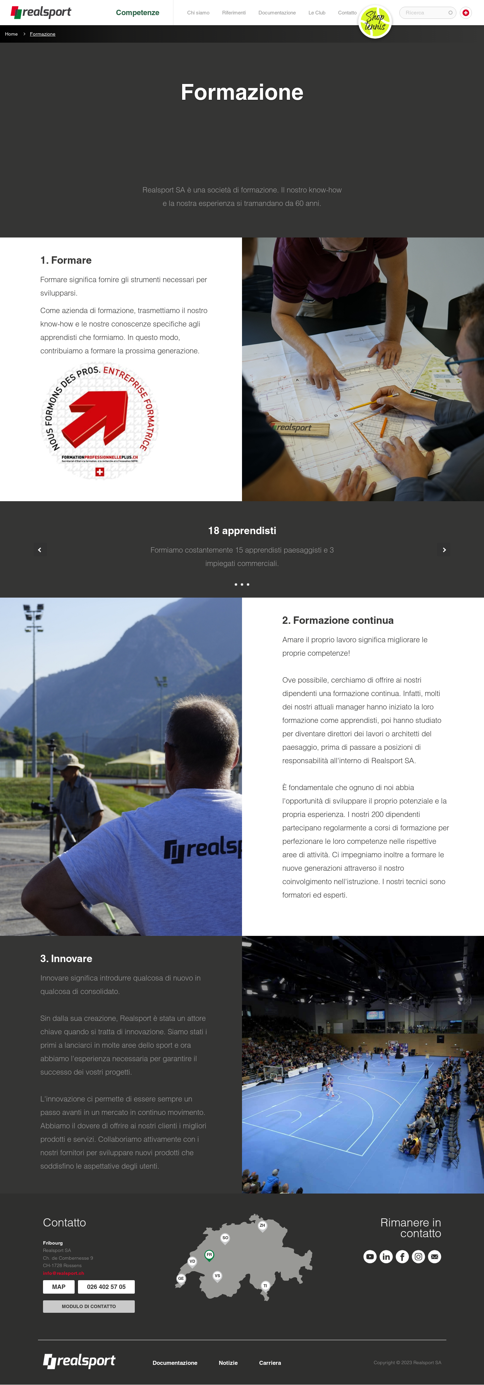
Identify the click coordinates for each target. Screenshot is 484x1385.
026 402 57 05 (106, 1286)
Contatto (347, 12)
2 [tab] (242, 584)
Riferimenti (234, 12)
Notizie (228, 1362)
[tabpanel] (242, 549)
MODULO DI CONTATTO (89, 1306)
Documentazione (277, 12)
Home (11, 34)
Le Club (317, 12)
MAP (59, 1286)
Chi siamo (198, 12)
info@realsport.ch (63, 1273)
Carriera (270, 1362)
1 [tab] (236, 584)
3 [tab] (248, 584)
